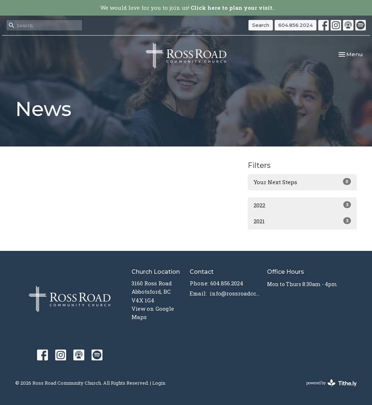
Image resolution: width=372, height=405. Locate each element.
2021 (302, 221)
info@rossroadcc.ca (235, 293)
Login (158, 383)
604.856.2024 (295, 25)
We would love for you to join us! (187, 7)
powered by (331, 383)
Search (260, 25)
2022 (302, 205)
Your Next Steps (302, 182)
